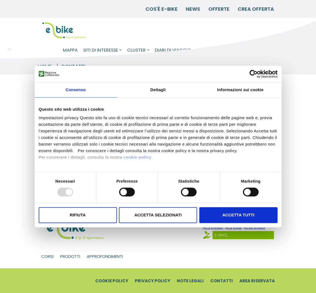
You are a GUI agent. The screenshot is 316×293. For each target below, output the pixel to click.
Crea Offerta (256, 8)
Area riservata (257, 281)
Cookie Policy (111, 281)
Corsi (47, 256)
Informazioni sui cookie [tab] (240, 89)
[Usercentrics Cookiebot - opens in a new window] (254, 74)
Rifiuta (78, 215)
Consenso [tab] (76, 89)
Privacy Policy (152, 281)
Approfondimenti (105, 256)
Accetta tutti (238, 215)
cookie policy (138, 157)
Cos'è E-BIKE (162, 8)
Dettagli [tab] (158, 89)
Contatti (221, 281)
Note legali (190, 281)
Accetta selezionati (157, 215)
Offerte (219, 8)
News (193, 8)
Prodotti (70, 256)
